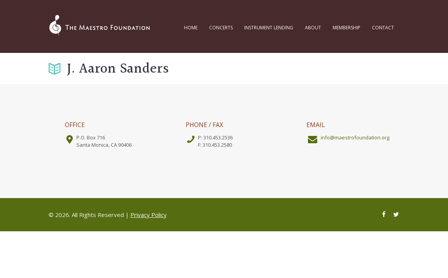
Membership (346, 27)
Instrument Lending (268, 27)
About (313, 27)
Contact (383, 27)
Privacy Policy (148, 215)
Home (191, 27)
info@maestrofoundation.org (355, 137)
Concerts (221, 27)
